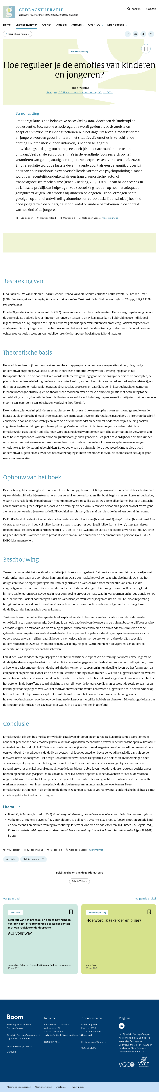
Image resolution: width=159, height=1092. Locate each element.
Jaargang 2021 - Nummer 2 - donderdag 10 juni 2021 (79, 92)
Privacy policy (77, 1086)
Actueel (61, 25)
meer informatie (110, 217)
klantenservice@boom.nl (93, 1042)
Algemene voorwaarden (19, 1086)
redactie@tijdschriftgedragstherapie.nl (63, 1035)
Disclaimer (61, 1086)
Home (7, 25)
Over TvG (94, 25)
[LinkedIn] (122, 1026)
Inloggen (150, 9)
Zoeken (134, 9)
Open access (115, 25)
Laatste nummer (26, 25)
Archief (46, 25)
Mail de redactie (33, 859)
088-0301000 (88, 1047)
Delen (11, 859)
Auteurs (76, 25)
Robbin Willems (79, 881)
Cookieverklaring (43, 1086)
